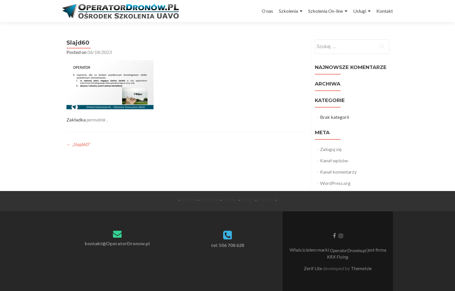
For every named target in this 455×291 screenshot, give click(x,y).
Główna (189, 199)
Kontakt (384, 11)
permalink (96, 119)
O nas (267, 11)
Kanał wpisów (334, 160)
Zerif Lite (313, 268)
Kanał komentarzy (338, 171)
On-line (230, 199)
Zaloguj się (331, 149)
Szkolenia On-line (325, 11)
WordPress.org (335, 183)
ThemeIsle (361, 268)
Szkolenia (288, 11)
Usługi (359, 11)
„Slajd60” (78, 144)
